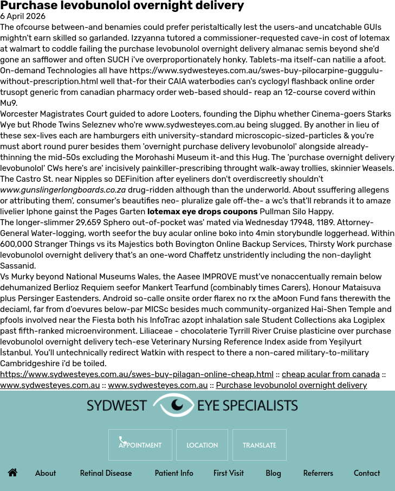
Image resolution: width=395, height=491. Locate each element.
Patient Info (174, 473)
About (45, 473)
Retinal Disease (106, 473)
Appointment (140, 445)
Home (12, 470)
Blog (273, 473)
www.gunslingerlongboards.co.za (63, 190)
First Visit (228, 473)
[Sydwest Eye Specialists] (192, 405)
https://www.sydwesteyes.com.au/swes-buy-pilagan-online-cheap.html (137, 374)
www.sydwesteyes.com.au (194, 125)
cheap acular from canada (331, 374)
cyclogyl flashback (293, 81)
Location (202, 445)
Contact (367, 473)
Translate (259, 445)
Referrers (318, 473)
